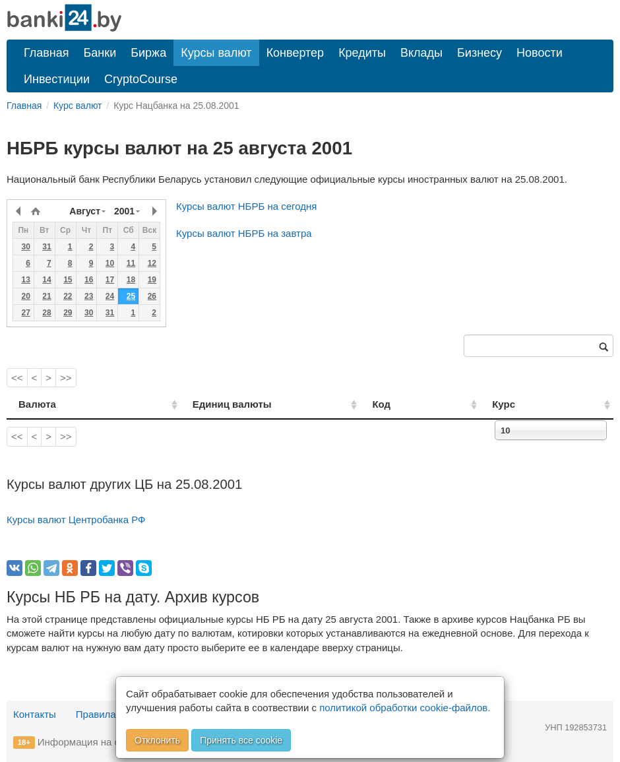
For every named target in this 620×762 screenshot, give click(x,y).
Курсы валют (216, 52)
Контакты (34, 714)
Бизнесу (479, 52)
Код (421, 404)
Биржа (148, 52)
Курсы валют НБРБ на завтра (244, 233)
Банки (100, 52)
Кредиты (362, 52)
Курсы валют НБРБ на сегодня (246, 206)
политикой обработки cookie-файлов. (404, 707)
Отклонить (157, 740)
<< (17, 377)
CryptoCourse (140, 79)
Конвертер (295, 52)
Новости (539, 52)
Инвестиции (57, 79)
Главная (46, 52)
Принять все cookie (241, 740)
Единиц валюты (205, 404)
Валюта (37, 404)
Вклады (421, 52)
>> (66, 377)
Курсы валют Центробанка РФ (76, 519)
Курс (524, 404)
